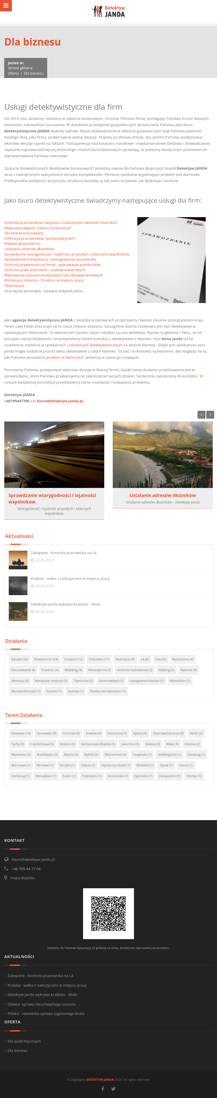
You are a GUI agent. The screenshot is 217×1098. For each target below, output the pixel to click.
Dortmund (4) (120, 733)
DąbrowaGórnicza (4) (171, 733)
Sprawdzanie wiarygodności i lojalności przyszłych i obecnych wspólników (66, 254)
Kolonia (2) (195, 744)
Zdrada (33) (22, 659)
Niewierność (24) (49, 659)
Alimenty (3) (22, 680)
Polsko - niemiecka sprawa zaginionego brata (46, 1013)
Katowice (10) (23, 733)
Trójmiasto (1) (94, 776)
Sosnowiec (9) (49, 733)
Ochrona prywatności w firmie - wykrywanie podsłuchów (52, 264)
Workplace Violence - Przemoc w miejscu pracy (44, 280)
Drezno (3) (70, 744)
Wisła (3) (175, 744)
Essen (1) (72, 776)
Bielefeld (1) (147, 765)
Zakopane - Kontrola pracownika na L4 (66, 552)
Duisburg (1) (199, 754)
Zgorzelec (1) (146, 776)
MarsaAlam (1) (48, 776)
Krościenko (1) (120, 776)
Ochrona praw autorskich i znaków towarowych (44, 269)
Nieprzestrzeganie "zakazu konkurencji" (38, 227)
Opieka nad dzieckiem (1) (110, 691)
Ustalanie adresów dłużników (29, 248)
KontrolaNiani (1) (114, 680)
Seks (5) (163, 659)
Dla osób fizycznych (24, 1041)
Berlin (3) (199, 733)
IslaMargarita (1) (172, 754)
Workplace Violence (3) (54, 680)
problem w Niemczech (65, 357)
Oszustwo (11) (102, 659)
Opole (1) (169, 765)
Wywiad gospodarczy (22, 243)
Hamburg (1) (23, 776)
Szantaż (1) (78, 691)
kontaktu (190, 376)
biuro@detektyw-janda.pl (60, 400)
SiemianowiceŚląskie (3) (101, 744)
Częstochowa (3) (45, 744)
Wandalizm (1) (183, 680)
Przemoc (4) (52, 670)
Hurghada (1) (145, 754)
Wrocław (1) (48, 765)
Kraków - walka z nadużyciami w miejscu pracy (73, 578)
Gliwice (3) (155, 744)
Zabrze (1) (91, 765)
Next (210, 415)
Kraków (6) (96, 733)
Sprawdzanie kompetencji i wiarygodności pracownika (50, 259)
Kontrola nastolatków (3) (137, 670)
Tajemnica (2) (86, 680)
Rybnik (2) (94, 754)
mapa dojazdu (22, 877)
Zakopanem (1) (172, 776)
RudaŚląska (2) (50, 754)
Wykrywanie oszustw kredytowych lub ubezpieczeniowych (53, 275)
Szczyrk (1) (69, 765)
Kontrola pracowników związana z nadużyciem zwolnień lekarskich (61, 222)
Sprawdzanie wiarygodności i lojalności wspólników (52, 498)
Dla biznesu (17, 1050)
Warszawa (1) (23, 765)
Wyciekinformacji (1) (28, 691)
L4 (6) (148, 659)
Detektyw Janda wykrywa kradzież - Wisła (68, 604)
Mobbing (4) (76, 670)
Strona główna (20, 67)
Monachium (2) (118, 754)
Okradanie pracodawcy (24, 232)
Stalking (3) (169, 670)
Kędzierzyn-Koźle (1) (118, 765)
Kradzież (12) (76, 659)
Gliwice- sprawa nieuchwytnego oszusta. (42, 1004)
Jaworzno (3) (133, 744)
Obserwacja (14, 285)
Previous (201, 415)
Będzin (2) (74, 754)
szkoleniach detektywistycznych (95, 344)
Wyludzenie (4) (185, 659)
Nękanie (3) (191, 670)
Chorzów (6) (74, 733)
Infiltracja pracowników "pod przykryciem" (40, 238)
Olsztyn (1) (197, 776)
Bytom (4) (143, 733)
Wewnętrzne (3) (102, 670)
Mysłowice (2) (23, 754)
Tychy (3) (20, 744)
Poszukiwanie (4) (26, 670)
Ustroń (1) (189, 765)
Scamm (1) (56, 691)
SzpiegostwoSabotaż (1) (149, 680)
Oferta (13, 73)
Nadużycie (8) (128, 659)
